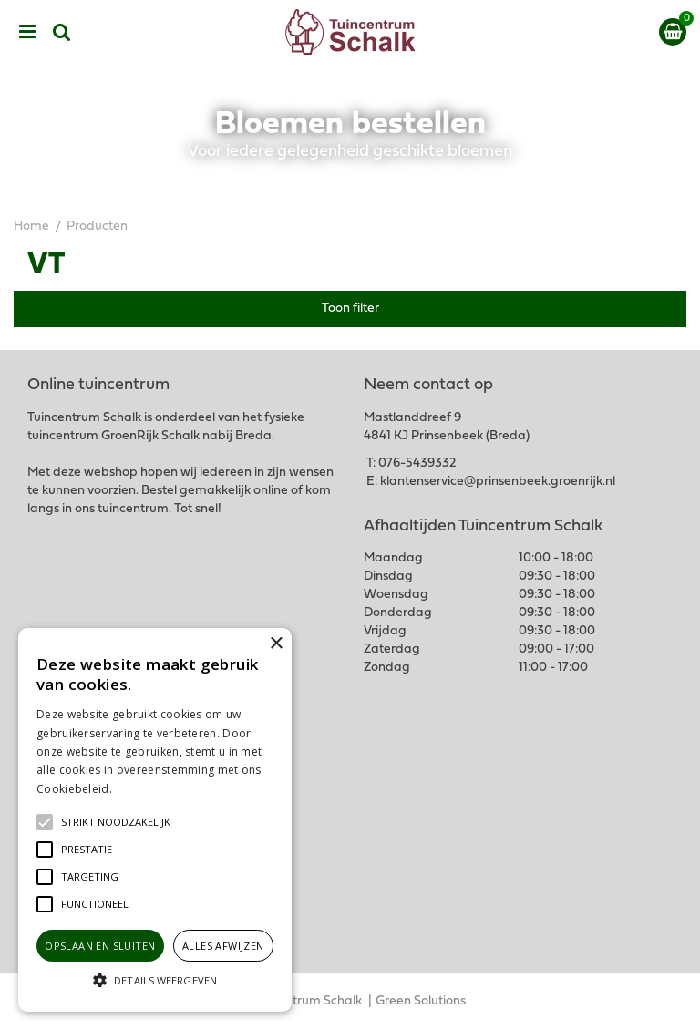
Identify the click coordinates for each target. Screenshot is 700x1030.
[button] (115, 822)
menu (27, 32)
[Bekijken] (672, 32)
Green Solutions (421, 1001)
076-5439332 (417, 463)
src (62, 32)
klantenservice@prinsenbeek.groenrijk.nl (497, 482)
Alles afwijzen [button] (223, 946)
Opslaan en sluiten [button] (100, 946)
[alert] (155, 820)
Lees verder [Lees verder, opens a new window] (146, 789)
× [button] (276, 644)
